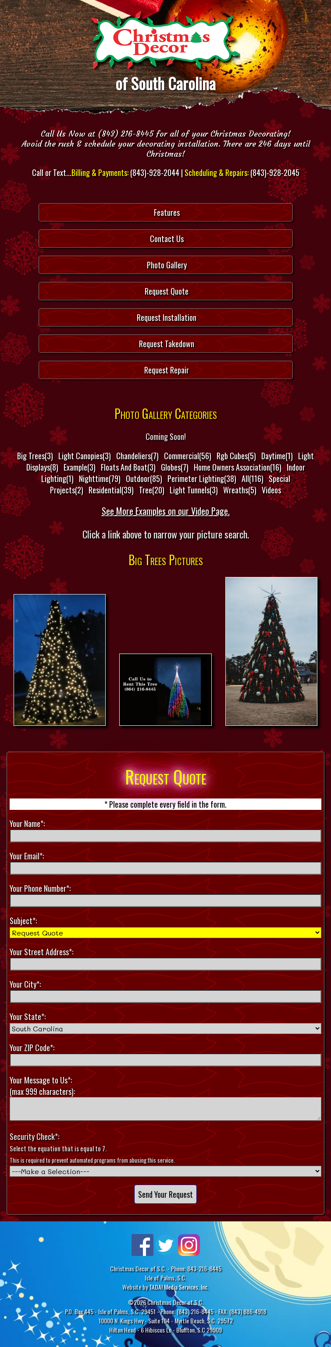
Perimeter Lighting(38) (201, 478)
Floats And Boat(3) (128, 467)
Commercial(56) (187, 455)
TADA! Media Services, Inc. (179, 1286)
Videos (271, 490)
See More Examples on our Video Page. (166, 510)
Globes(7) (175, 467)
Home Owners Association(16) (237, 467)
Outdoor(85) (144, 478)
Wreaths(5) (239, 490)
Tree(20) (151, 490)
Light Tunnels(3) (194, 490)
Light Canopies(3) (84, 455)
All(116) (252, 478)
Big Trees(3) (35, 455)
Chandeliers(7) (137, 455)
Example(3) (80, 467)
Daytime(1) (277, 455)
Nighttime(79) (100, 478)
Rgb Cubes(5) (236, 455)
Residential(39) (111, 490)
